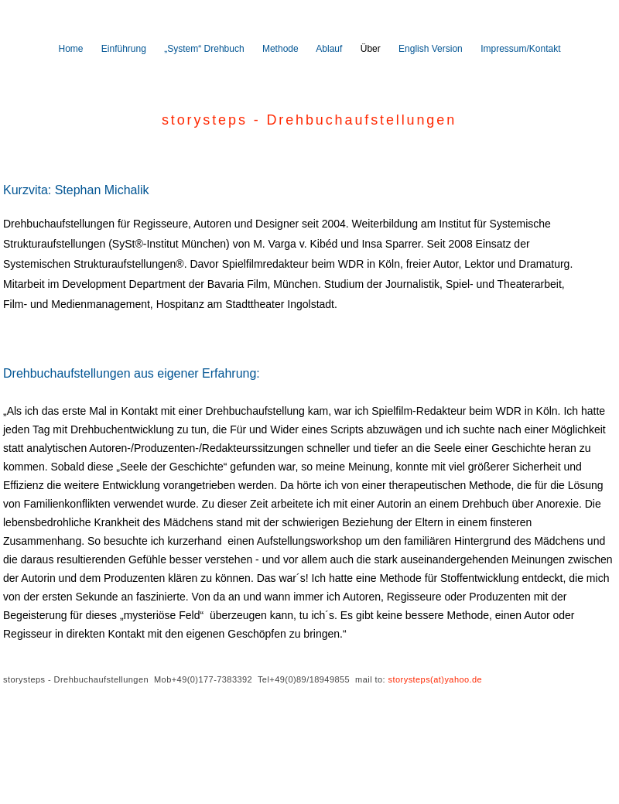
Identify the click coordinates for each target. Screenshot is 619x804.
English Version (430, 48)
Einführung (123, 48)
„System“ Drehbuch (204, 48)
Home (70, 48)
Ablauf (329, 48)
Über (371, 48)
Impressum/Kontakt (520, 48)
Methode (280, 48)
